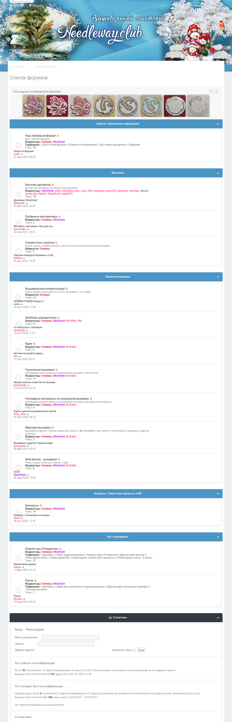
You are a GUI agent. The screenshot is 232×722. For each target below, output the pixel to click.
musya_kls (31, 193)
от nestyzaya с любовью (28, 327)
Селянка (47, 141)
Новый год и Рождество (41, 548)
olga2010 (67, 193)
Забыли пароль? (25, 650)
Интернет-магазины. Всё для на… (34, 226)
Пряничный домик (25, 564)
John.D (144, 190)
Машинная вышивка (117, 276)
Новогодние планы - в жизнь (134, 557)
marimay (134, 190)
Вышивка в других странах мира (33, 443)
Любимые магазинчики (41, 216)
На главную (17, 66)
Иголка (18, 598)
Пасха (29, 580)
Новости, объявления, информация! (117, 123)
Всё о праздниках (117, 536)
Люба (17, 518)
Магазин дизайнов (37, 184)
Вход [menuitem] (218, 5)
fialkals (42, 193)
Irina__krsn (80, 190)
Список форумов (46, 66)
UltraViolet (59, 141)
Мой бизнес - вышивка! (41, 459)
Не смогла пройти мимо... (29, 353)
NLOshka (68, 190)
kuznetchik (20, 385)
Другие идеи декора (131, 554)
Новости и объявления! (82, 144)
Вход (18, 629)
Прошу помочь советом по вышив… (35, 382)
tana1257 (111, 190)
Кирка (17, 567)
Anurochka (20, 229)
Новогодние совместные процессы (93, 557)
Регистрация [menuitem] (194, 5)
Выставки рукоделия (111, 144)
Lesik (17, 154)
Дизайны (47, 554)
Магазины (118, 172)
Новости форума (24, 151)
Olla (90, 190)
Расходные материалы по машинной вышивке (57, 398)
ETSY (17, 471)
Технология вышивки (39, 369)
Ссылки (19, 5)
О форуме (133, 144)
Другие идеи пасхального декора (126, 586)
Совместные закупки (39, 242)
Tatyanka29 (54, 193)
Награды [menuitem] (36, 5)
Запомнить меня (124, 650)
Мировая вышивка (38, 427)
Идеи (28, 343)
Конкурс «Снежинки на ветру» (32, 515)
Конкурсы (32, 505)
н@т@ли (123, 190)
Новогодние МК (59, 557)
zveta (17, 304)
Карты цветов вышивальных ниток (35, 411)
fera (16, 356)
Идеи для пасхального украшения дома (79, 586)
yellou (58, 190)
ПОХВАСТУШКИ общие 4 (29, 301)
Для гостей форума (53, 144)
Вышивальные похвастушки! (45, 288)
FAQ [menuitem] (53, 5)
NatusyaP (19, 203)
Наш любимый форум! (40, 135)
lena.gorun (20, 445)
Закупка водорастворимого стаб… (34, 255)
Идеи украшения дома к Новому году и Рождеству (86, 554)
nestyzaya (99, 190)
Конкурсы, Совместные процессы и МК (118, 493)
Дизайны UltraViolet (26, 200)
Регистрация (35, 629)
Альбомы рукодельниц (41, 317)
